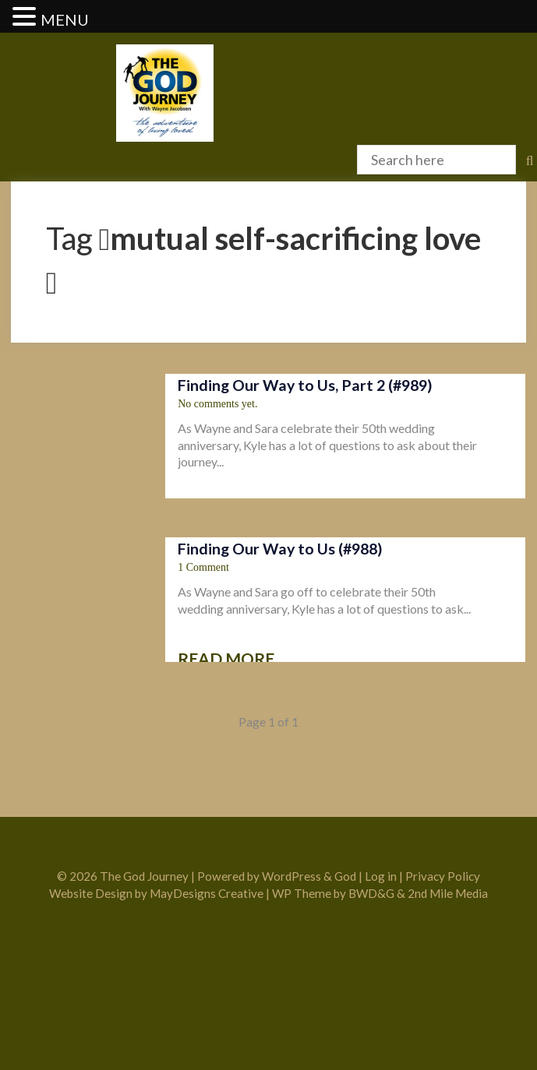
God (345, 876)
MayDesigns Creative (206, 893)
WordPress (291, 876)
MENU (65, 19)
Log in (381, 876)
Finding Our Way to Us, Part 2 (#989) (305, 385)
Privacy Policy (442, 876)
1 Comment (203, 567)
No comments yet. (217, 404)
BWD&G (371, 893)
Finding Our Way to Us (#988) (280, 549)
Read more (226, 658)
